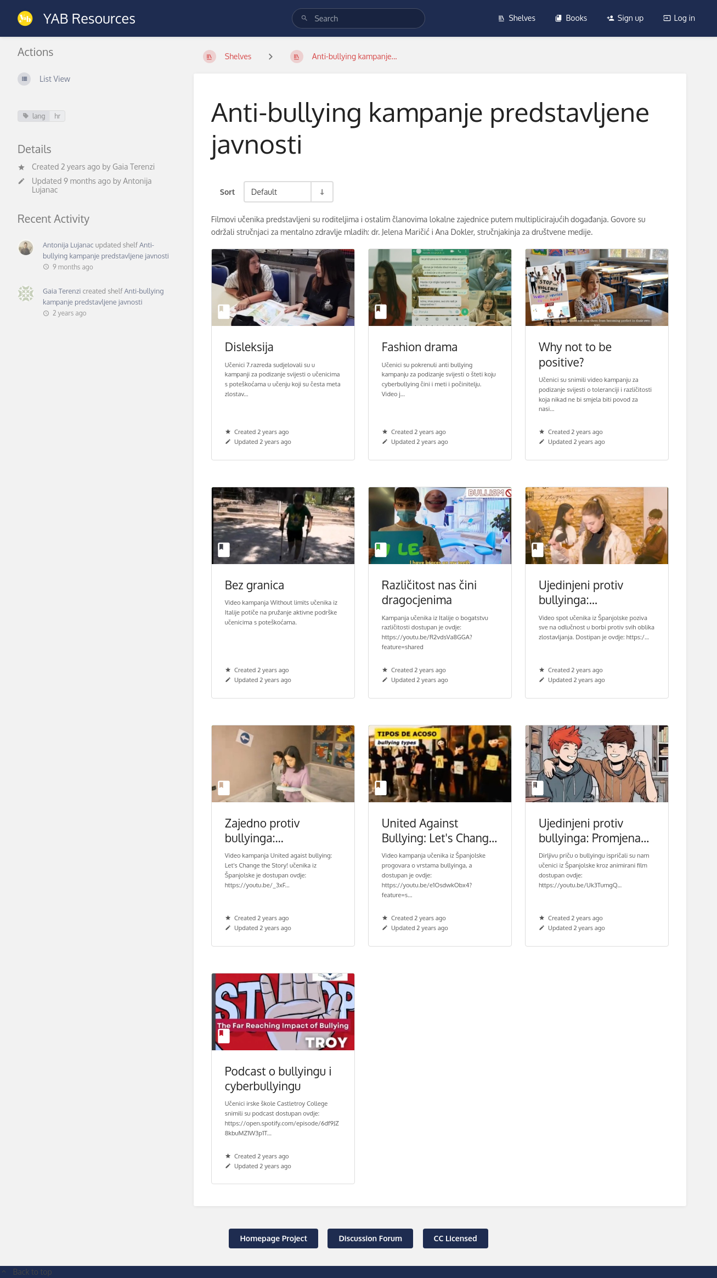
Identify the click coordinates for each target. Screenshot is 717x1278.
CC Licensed (455, 1238)
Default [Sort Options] (264, 191)
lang (33, 116)
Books (571, 17)
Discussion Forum (370, 1238)
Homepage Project (273, 1238)
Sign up (625, 17)
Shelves (516, 17)
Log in (679, 17)
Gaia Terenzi (133, 166)
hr (57, 116)
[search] (358, 18)
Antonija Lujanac (68, 244)
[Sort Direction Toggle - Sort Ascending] (321, 191)
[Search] (304, 18)
